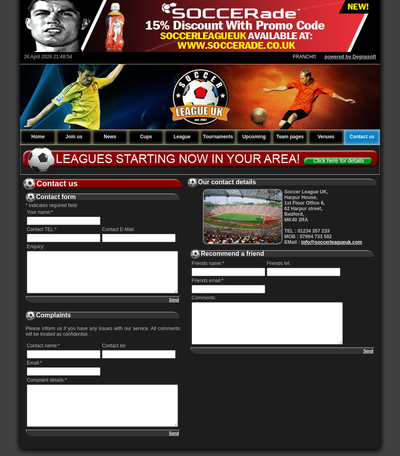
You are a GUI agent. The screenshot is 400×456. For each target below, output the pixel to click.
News (110, 136)
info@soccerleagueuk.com (331, 242)
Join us (74, 136)
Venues (326, 136)
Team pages (290, 136)
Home (37, 136)
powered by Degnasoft (350, 57)
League (182, 136)
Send (174, 300)
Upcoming (254, 136)
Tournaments (218, 136)
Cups (146, 136)
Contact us (362, 136)
